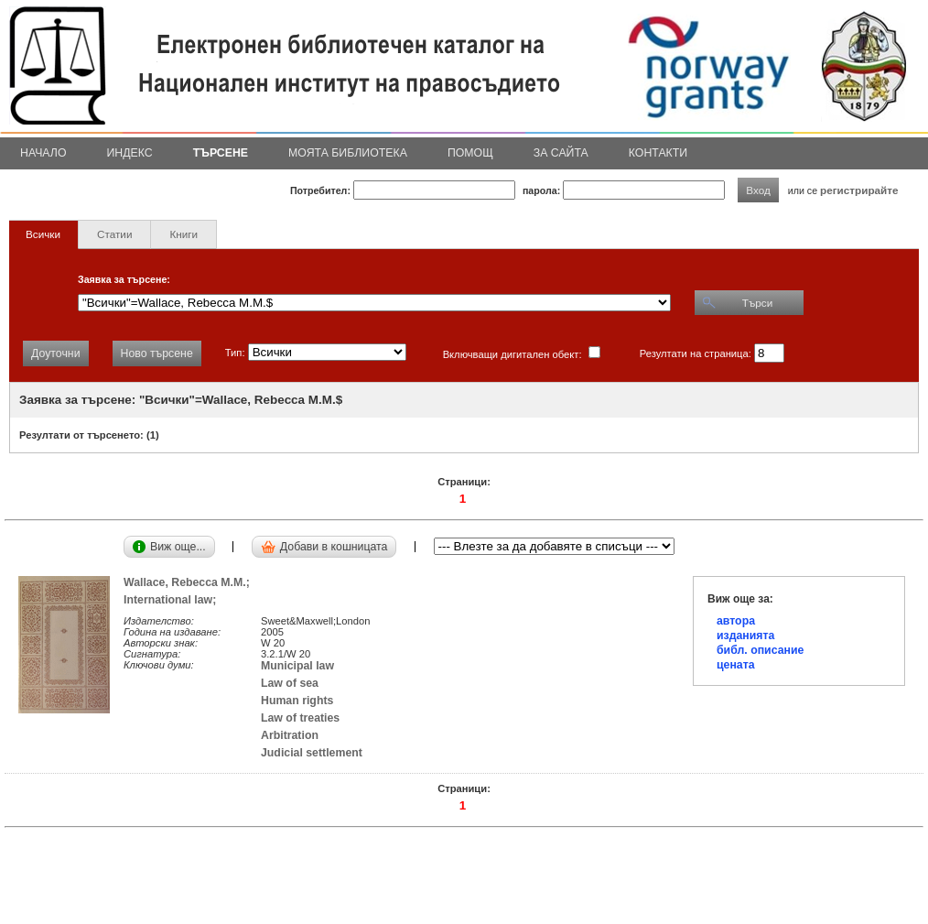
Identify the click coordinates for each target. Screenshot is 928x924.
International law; (173, 599)
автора (736, 620)
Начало (43, 153)
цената (736, 664)
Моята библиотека (347, 153)
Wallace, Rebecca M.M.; (190, 582)
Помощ (470, 153)
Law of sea (289, 683)
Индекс (130, 153)
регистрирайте (859, 190)
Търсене (220, 153)
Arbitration (289, 735)
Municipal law (297, 665)
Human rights (297, 700)
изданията (745, 635)
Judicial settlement (311, 752)
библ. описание (760, 650)
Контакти (658, 153)
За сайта (561, 153)
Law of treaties (300, 718)
